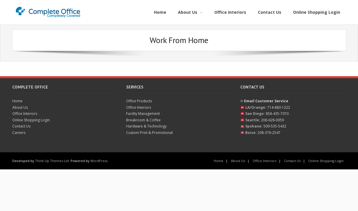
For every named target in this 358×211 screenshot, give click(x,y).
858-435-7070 (277, 113)
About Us (20, 107)
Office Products (139, 100)
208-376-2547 (269, 132)
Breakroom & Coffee (143, 120)
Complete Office (30, 87)
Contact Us (21, 126)
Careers (18, 132)
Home (17, 100)
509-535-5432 (274, 126)
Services (134, 87)
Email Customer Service (266, 100)
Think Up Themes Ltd (52, 161)
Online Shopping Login (31, 120)
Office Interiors (24, 113)
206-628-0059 (272, 120)
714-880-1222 (278, 107)
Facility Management (143, 113)
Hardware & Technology (146, 126)
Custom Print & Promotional (149, 132)
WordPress (98, 161)
